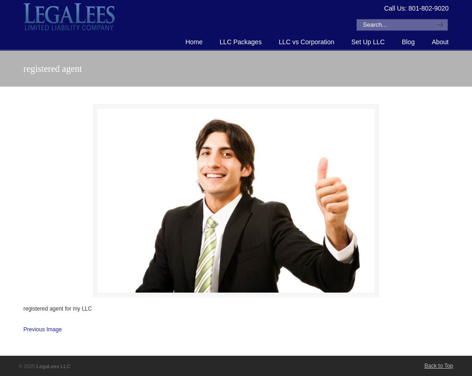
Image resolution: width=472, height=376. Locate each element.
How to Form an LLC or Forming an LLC (70, 16)
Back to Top (439, 366)
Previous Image (43, 329)
